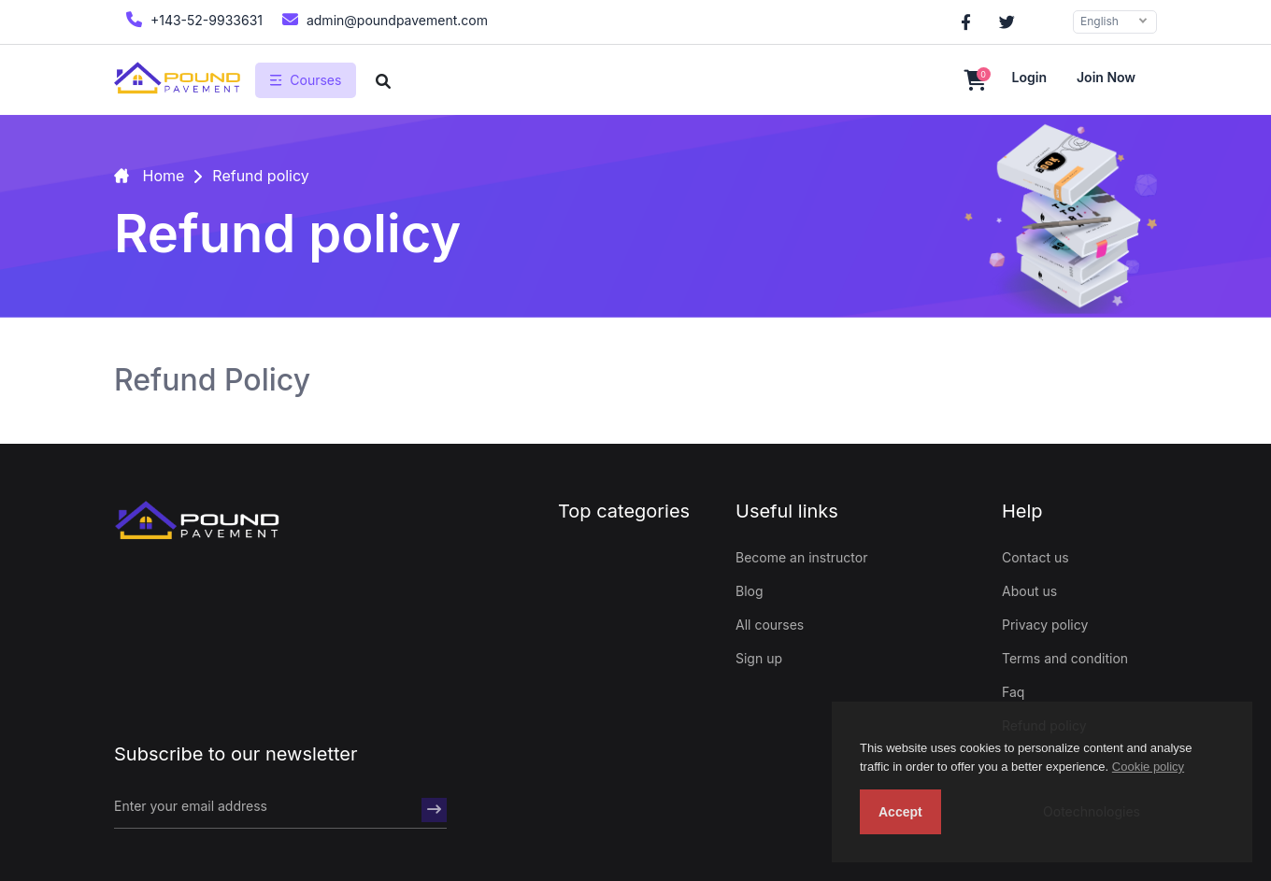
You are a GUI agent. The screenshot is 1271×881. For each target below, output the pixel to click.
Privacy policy (1045, 624)
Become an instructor (801, 557)
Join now (1106, 77)
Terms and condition (1065, 658)
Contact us (1035, 557)
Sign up (758, 658)
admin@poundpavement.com (383, 19)
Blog (749, 591)
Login (1029, 77)
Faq (1013, 692)
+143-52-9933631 (192, 19)
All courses (769, 624)
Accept (900, 811)
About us (1029, 591)
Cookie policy (1148, 767)
